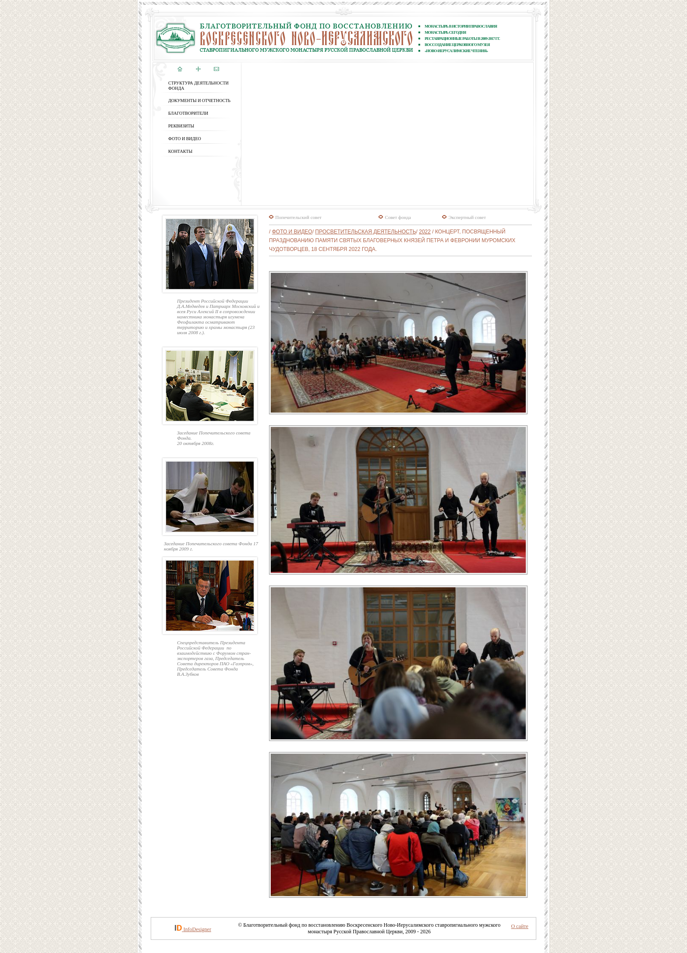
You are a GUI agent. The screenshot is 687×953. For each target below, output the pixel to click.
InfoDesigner (197, 929)
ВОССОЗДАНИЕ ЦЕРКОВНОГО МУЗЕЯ (457, 44)
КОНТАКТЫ (180, 151)
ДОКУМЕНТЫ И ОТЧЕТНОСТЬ (199, 100)
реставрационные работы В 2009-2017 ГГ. (462, 38)
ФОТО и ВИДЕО (184, 138)
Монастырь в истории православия (461, 26)
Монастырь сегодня (445, 32)
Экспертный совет (467, 217)
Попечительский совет (298, 217)
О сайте (519, 926)
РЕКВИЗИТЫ (181, 126)
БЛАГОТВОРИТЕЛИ (188, 113)
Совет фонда (398, 217)
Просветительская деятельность (365, 232)
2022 (425, 232)
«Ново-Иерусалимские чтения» (456, 51)
